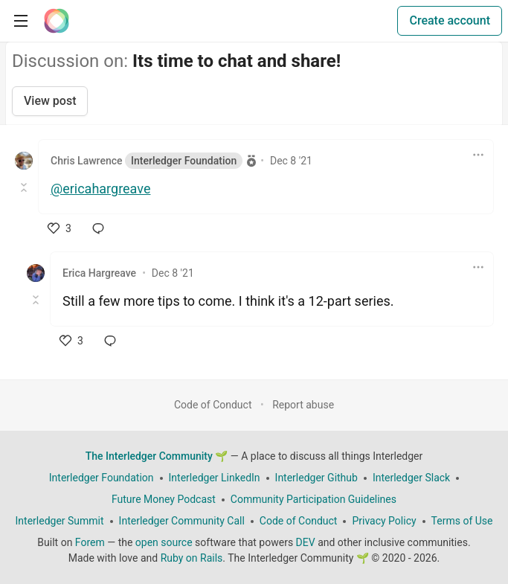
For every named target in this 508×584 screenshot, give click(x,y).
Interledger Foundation (101, 478)
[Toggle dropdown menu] (478, 155)
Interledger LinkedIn (214, 478)
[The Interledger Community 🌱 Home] (56, 21)
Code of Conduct (213, 405)
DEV (305, 542)
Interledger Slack (411, 478)
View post (50, 101)
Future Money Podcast (164, 499)
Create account (449, 20)
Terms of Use (462, 521)
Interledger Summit (60, 521)
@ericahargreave (100, 188)
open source (164, 542)
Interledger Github (316, 478)
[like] (59, 228)
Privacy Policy (384, 521)
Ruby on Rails (192, 558)
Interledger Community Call (182, 521)
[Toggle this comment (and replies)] (25, 187)
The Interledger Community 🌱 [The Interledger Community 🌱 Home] (157, 456)
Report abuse (303, 405)
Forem (90, 542)
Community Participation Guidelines (313, 499)
